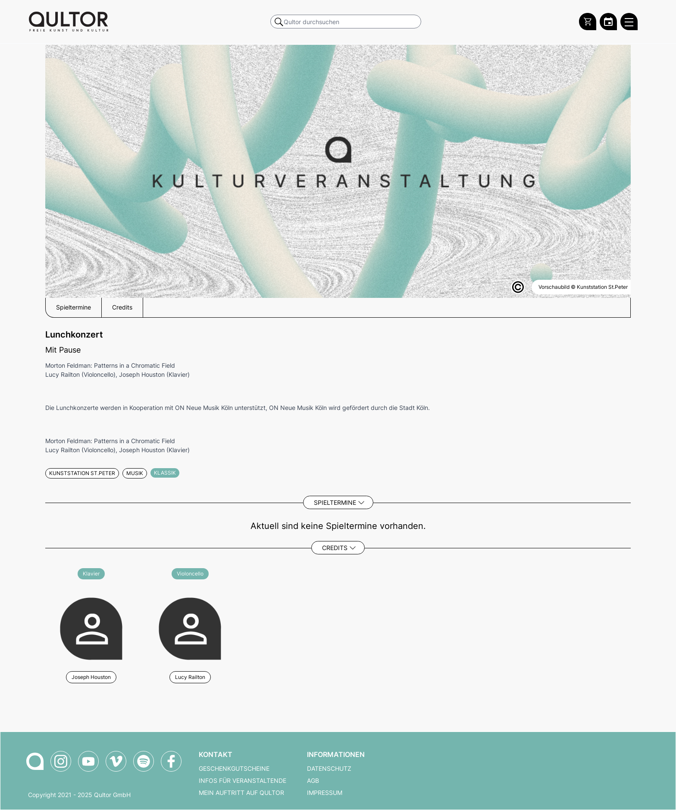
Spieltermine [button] (73, 307)
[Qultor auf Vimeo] (116, 761)
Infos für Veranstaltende (242, 780)
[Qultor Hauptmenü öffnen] (629, 21)
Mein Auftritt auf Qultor (241, 792)
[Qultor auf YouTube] (88, 761)
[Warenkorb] (587, 21)
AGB (313, 780)
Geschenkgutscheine (234, 768)
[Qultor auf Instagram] (60, 761)
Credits (334, 547)
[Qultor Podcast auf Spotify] (143, 761)
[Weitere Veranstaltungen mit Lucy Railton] (190, 627)
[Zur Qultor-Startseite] (35, 761)
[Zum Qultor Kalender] (608, 21)
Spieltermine (335, 502)
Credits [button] (122, 307)
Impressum (324, 792)
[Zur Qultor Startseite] (68, 21)
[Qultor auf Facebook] (171, 761)
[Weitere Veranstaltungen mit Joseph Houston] (91, 627)
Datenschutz (329, 768)
